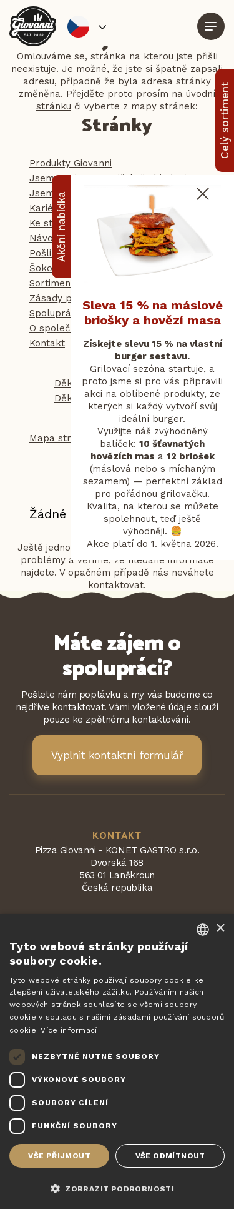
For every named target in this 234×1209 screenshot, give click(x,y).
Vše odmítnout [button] (170, 1155)
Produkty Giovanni (70, 163)
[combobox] (203, 929)
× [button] (220, 928)
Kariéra (46, 208)
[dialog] (117, 1061)
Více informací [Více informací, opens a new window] (69, 1030)
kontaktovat (116, 585)
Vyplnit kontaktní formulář (117, 755)
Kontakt (47, 343)
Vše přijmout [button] (59, 1155)
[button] (117, 1188)
